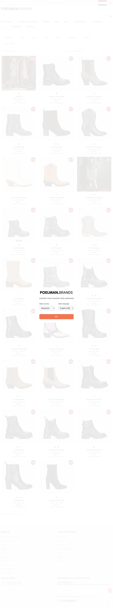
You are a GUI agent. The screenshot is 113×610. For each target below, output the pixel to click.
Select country (44, 304)
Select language (63, 304)
